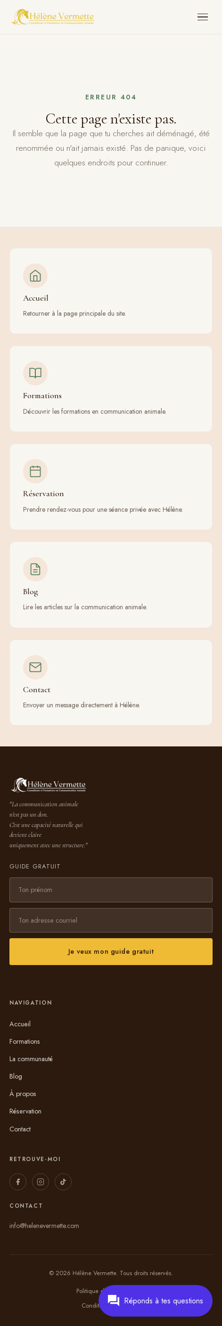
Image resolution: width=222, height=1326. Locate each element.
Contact (20, 1129)
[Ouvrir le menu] (203, 17)
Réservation (25, 1111)
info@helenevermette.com (44, 1225)
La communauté (31, 1059)
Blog (15, 1076)
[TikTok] (63, 1181)
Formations (24, 1041)
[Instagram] (40, 1181)
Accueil (20, 1024)
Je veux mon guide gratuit (111, 951)
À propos (22, 1093)
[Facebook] (17, 1181)
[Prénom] (111, 889)
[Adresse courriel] (111, 920)
